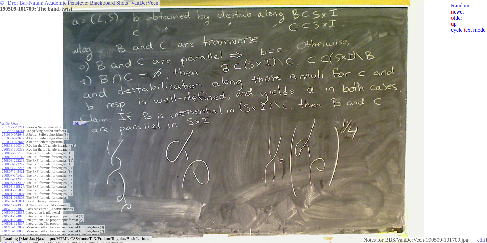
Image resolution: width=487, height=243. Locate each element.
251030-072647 (13, 138)
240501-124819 (13, 216)
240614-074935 (13, 205)
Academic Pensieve (65, 3)
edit (481, 240)
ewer (457, 12)
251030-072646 (13, 142)
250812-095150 (13, 153)
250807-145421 (13, 171)
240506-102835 (13, 212)
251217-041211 (13, 127)
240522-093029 (13, 209)
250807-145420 (13, 175)
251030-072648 (13, 134)
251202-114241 (13, 131)
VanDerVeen (144, 3)
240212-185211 (13, 235)
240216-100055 (13, 231)
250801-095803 (13, 197)
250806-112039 (13, 183)
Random (460, 5)
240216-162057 (13, 227)
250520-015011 (13, 201)
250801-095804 (13, 194)
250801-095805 (13, 190)
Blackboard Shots (109, 3)
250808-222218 (13, 160)
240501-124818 (13, 220)
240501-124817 (13, 223)
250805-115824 (13, 186)
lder (456, 18)
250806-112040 (13, 179)
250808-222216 (13, 168)
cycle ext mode (468, 30)
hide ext (79, 123)
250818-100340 (13, 145)
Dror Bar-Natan (25, 3)
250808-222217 (13, 164)
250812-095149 (13, 157)
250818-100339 (13, 149)
